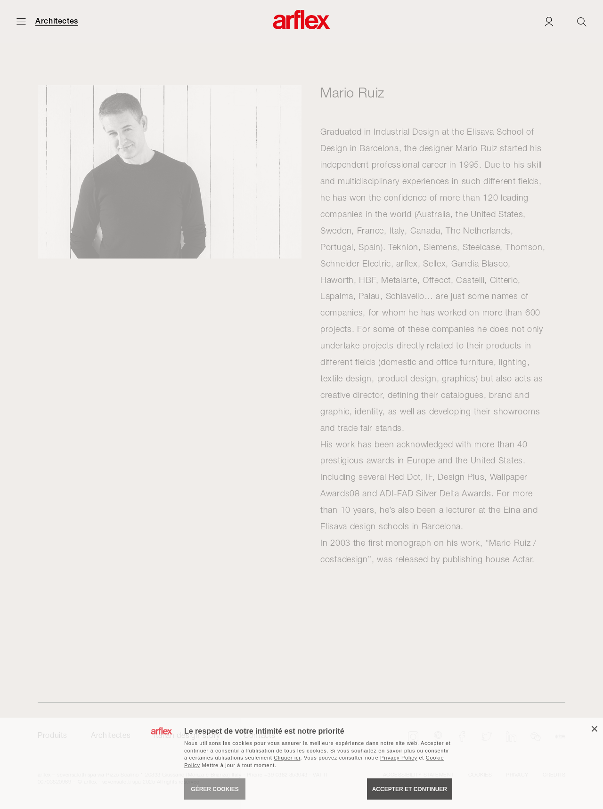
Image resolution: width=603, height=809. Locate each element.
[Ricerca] (582, 21)
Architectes (56, 21)
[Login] (549, 21)
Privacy (517, 774)
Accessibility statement (418, 774)
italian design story (187, 735)
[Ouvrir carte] (21, 21)
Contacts (260, 735)
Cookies (480, 774)
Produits (52, 735)
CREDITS (554, 774)
